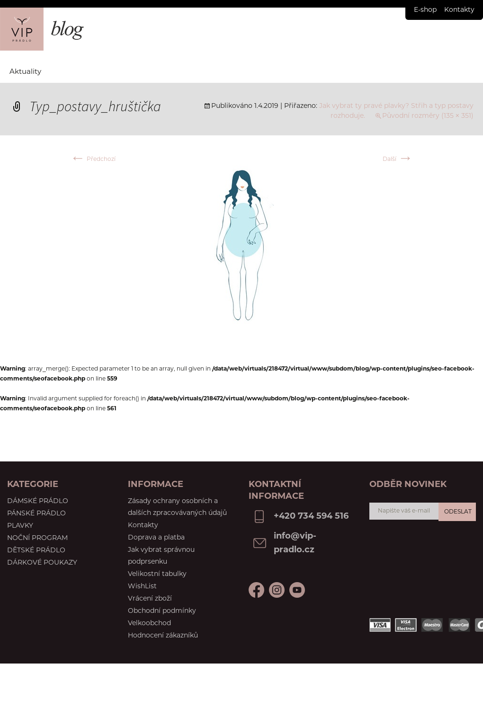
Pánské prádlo (36, 513)
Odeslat (458, 512)
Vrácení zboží (150, 598)
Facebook (256, 590)
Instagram (297, 590)
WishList (142, 586)
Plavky (20, 526)
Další (398, 159)
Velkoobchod (149, 623)
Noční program (37, 538)
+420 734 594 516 (311, 516)
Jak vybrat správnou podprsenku (161, 556)
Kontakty (459, 10)
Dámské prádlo (37, 501)
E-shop (425, 10)
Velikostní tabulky (157, 574)
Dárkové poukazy (42, 563)
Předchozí (93, 159)
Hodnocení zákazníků (163, 635)
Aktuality (25, 72)
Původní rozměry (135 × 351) (428, 116)
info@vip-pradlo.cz (295, 543)
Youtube (277, 590)
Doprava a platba (156, 537)
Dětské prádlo (36, 550)
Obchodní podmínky (162, 611)
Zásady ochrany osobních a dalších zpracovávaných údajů (177, 507)
